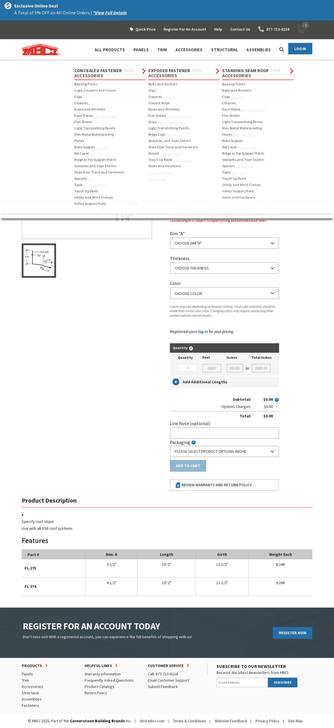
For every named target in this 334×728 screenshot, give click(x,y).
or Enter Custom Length (194, 185)
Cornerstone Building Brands (97, 720)
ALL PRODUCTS (110, 49)
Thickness (180, 258)
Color (175, 283)
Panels (27, 674)
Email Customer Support (168, 680)
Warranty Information (103, 674)
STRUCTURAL (224, 49)
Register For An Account (185, 29)
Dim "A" (177, 233)
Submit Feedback (163, 686)
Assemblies (32, 699)
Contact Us (240, 29)
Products (46, 65)
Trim (66, 65)
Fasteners (30, 705)
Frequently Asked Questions (109, 680)
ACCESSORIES (189, 49)
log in (203, 331)
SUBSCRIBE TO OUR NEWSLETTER (251, 666)
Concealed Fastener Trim (99, 65)
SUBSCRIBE (283, 682)
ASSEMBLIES (258, 49)
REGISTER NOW (292, 632)
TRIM (162, 49)
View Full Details (96, 91)
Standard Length (186, 153)
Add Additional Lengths (199, 381)
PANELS (141, 49)
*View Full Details (110, 12)
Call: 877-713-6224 (163, 674)
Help (218, 29)
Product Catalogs (99, 686)
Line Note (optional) (190, 423)
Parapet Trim (139, 65)
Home (27, 65)
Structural (30, 692)
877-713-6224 (273, 29)
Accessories (32, 686)
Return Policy (96, 692)
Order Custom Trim (192, 142)
